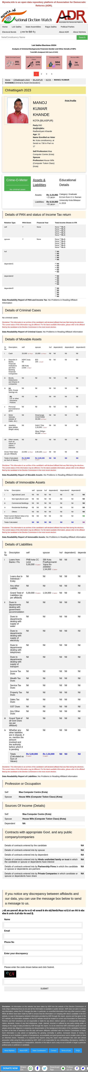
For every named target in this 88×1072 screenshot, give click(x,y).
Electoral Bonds (9, 32)
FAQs (78, 1050)
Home (5, 27)
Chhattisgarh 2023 (21, 80)
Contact (53, 1050)
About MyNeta (79, 32)
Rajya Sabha (51, 27)
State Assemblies (33, 27)
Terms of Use (66, 1050)
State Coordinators (39, 1050)
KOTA (48, 80)
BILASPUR (38, 80)
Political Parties (67, 27)
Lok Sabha (16, 27)
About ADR (64, 32)
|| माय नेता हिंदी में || (27, 32)
